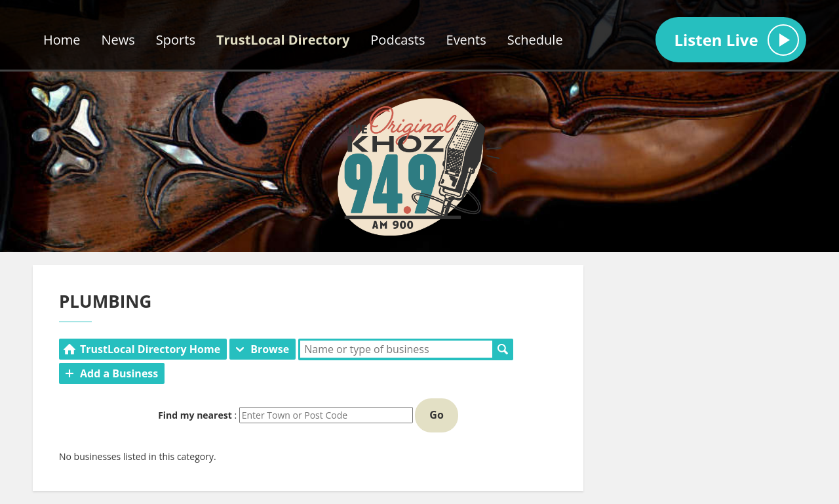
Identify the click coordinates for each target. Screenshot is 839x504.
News (118, 40)
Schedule (535, 40)
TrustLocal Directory (282, 40)
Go (436, 415)
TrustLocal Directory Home (150, 349)
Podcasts (397, 40)
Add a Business (119, 373)
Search (502, 349)
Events (466, 40)
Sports (175, 40)
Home (62, 40)
